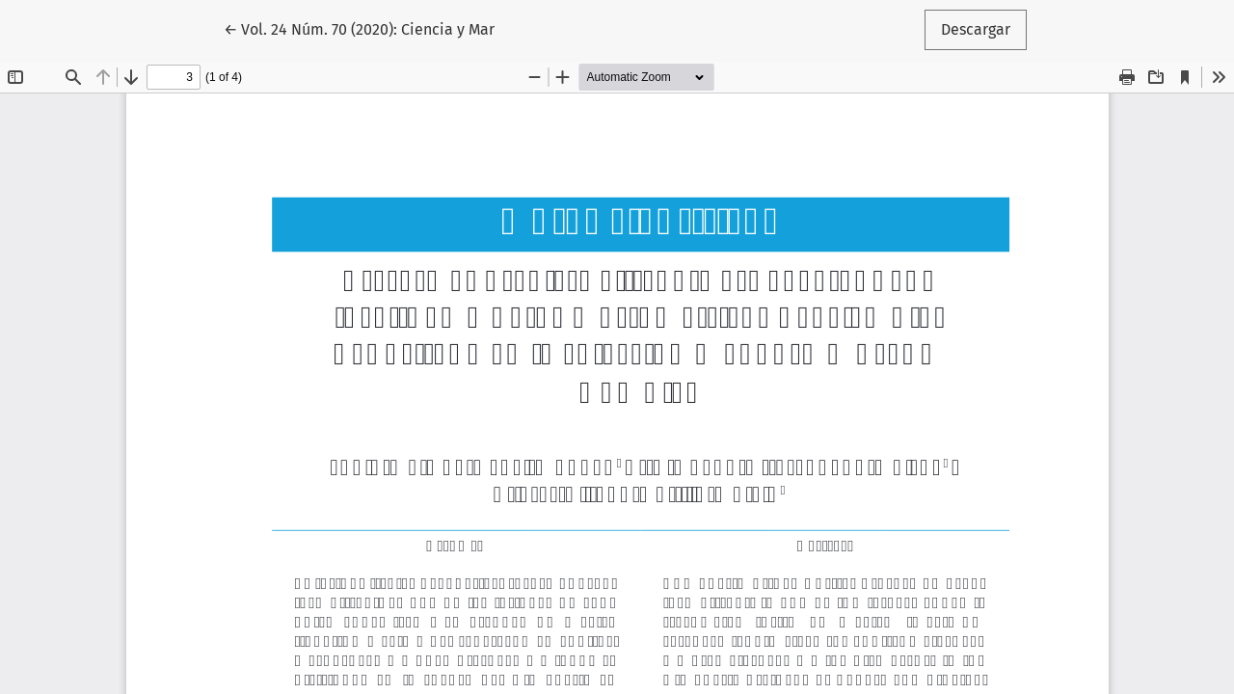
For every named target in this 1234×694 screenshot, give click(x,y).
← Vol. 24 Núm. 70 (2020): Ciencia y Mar (359, 28)
